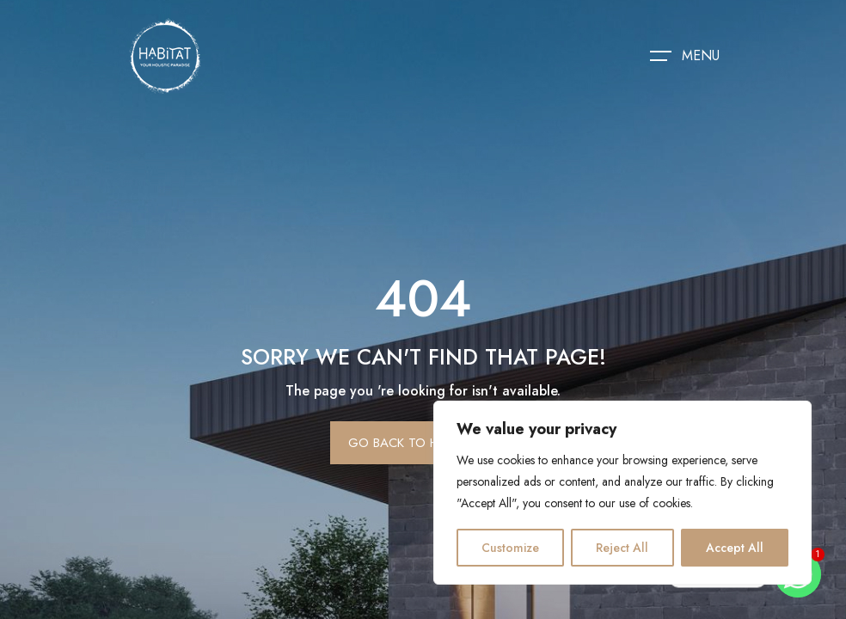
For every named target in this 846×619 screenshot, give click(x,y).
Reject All (622, 547)
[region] (622, 493)
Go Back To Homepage (423, 442)
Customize (510, 547)
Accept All (734, 547)
